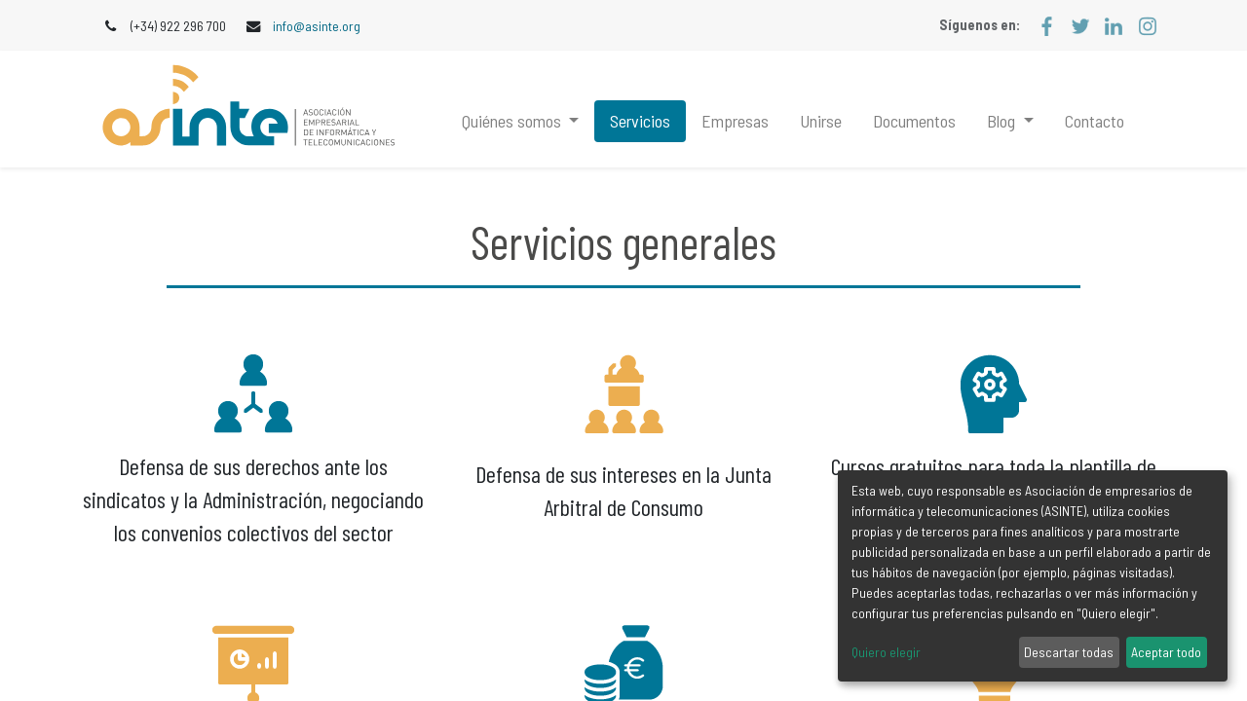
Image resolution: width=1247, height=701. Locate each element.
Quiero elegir (886, 652)
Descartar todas (1069, 652)
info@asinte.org (316, 26)
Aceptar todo (1166, 652)
